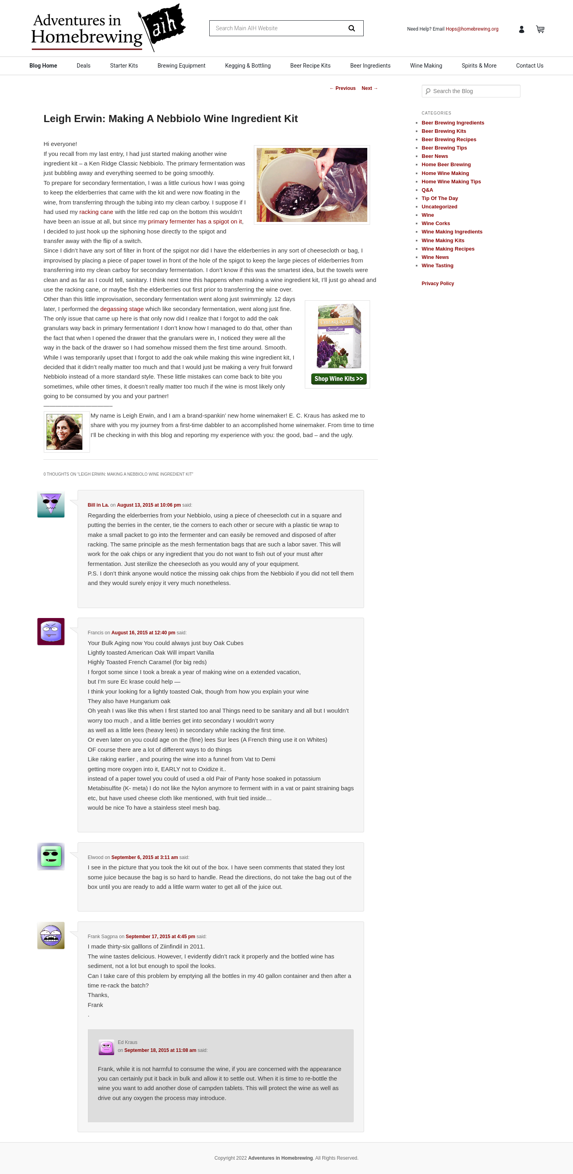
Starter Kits (124, 65)
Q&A (427, 190)
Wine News (435, 257)
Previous (342, 88)
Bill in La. (98, 505)
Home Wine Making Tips (451, 182)
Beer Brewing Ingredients (453, 123)
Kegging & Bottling (248, 65)
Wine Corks (436, 223)
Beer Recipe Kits (310, 65)
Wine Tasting (438, 265)
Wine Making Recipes (448, 249)
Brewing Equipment (182, 65)
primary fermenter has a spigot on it (195, 221)
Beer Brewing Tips (444, 148)
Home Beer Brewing (446, 164)
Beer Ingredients (370, 65)
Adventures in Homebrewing (280, 1158)
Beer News (435, 156)
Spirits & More (479, 65)
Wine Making (426, 65)
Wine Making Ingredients (452, 232)
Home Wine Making (445, 173)
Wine (428, 215)
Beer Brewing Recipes (449, 139)
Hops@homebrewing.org (472, 29)
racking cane (97, 211)
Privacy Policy (438, 283)
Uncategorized (440, 207)
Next (370, 88)
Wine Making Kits (443, 240)
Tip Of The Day (440, 198)
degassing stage (122, 308)
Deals (84, 65)
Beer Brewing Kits (444, 131)
